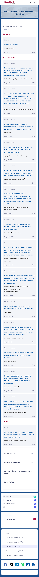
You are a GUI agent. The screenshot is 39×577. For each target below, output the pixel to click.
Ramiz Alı (7, 132)
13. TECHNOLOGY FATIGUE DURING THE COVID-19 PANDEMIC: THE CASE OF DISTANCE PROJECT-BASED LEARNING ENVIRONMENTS (17, 379)
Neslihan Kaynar (24, 156)
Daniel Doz (7, 233)
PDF (33, 52)
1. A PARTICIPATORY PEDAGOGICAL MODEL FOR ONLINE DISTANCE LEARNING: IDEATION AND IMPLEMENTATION (19, 434)
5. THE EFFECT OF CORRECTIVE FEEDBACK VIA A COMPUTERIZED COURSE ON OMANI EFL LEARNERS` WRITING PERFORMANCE (18, 173)
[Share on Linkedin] (17, 566)
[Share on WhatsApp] (22, 566)
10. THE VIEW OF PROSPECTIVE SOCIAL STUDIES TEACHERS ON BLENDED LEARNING (19, 307)
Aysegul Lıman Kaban (10, 156)
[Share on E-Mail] (28, 566)
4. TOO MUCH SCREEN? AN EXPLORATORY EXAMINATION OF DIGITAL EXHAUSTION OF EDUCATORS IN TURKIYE (18, 149)
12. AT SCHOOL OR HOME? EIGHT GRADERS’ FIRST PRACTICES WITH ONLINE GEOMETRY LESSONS (18, 355)
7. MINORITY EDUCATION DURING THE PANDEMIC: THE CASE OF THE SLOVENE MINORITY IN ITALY (17, 226)
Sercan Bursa (8, 312)
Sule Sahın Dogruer (10, 361)
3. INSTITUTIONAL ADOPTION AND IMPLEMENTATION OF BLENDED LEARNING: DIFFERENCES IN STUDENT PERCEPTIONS (18, 126)
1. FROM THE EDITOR (11, 45)
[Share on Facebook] (5, 566)
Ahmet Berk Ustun (9, 109)
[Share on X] (11, 564)
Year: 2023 (7, 29)
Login (34, 2)
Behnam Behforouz (18, 179)
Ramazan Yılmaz (28, 109)
